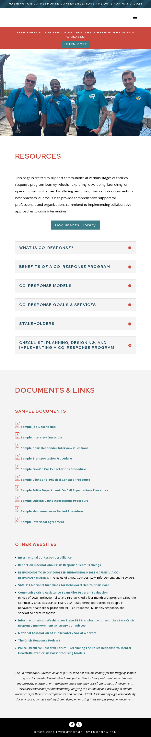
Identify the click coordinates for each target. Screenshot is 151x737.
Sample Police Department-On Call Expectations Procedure (61, 490)
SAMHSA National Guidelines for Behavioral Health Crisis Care (63, 585)
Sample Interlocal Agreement (39, 522)
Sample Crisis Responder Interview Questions (51, 448)
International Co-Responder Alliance (45, 557)
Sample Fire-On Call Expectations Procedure (50, 469)
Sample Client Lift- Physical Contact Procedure (52, 480)
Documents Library (75, 225)
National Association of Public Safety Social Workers (57, 633)
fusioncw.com (104, 732)
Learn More (75, 44)
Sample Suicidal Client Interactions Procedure (51, 501)
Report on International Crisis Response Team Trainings (59, 565)
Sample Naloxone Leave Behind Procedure (49, 511)
